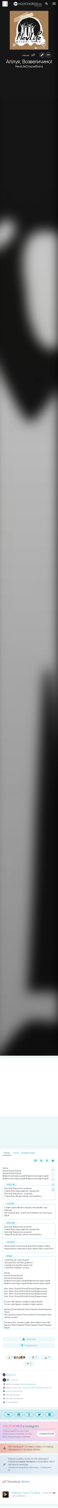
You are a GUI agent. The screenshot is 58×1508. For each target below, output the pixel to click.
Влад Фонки (9, 1375)
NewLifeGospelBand (29, 66)
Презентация (28, 1153)
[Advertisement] (29, 1087)
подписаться (46, 1434)
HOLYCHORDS (12, 1426)
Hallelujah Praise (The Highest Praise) (30, 1493)
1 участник (12, 1380)
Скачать (29, 1339)
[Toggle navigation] (54, 3)
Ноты (16, 1153)
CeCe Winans (23, 1388)
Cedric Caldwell (36, 1388)
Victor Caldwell (50, 1388)
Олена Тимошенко (28, 1384)
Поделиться (29, 1345)
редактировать (27, 1461)
